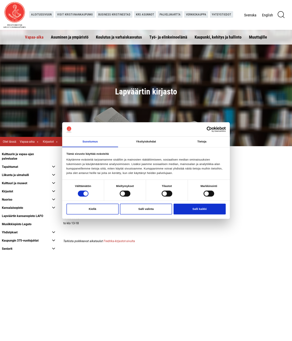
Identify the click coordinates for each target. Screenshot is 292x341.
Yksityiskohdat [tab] (146, 141)
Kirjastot (48, 141)
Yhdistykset (10, 232)
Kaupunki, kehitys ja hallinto (218, 36)
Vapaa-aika (34, 36)
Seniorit (7, 248)
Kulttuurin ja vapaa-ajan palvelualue (18, 156)
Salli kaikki (199, 209)
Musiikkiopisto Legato (16, 224)
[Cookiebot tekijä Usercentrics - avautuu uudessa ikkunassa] (209, 129)
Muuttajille (258, 36)
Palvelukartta (185, 10)
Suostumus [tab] (90, 141)
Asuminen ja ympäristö (69, 36)
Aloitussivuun (50, 10)
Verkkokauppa (213, 10)
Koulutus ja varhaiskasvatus (119, 36)
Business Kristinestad (126, 10)
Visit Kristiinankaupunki (85, 10)
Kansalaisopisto (12, 208)
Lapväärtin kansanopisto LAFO (22, 216)
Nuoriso (7, 199)
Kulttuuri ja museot (14, 183)
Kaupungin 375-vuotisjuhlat (20, 240)
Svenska (257, 18)
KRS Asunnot (158, 10)
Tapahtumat (10, 167)
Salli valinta (146, 209)
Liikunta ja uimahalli (15, 175)
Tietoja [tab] (202, 141)
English (274, 18)
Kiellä (92, 209)
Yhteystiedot (131, 18)
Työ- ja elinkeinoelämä (168, 36)
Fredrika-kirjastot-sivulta (119, 241)
